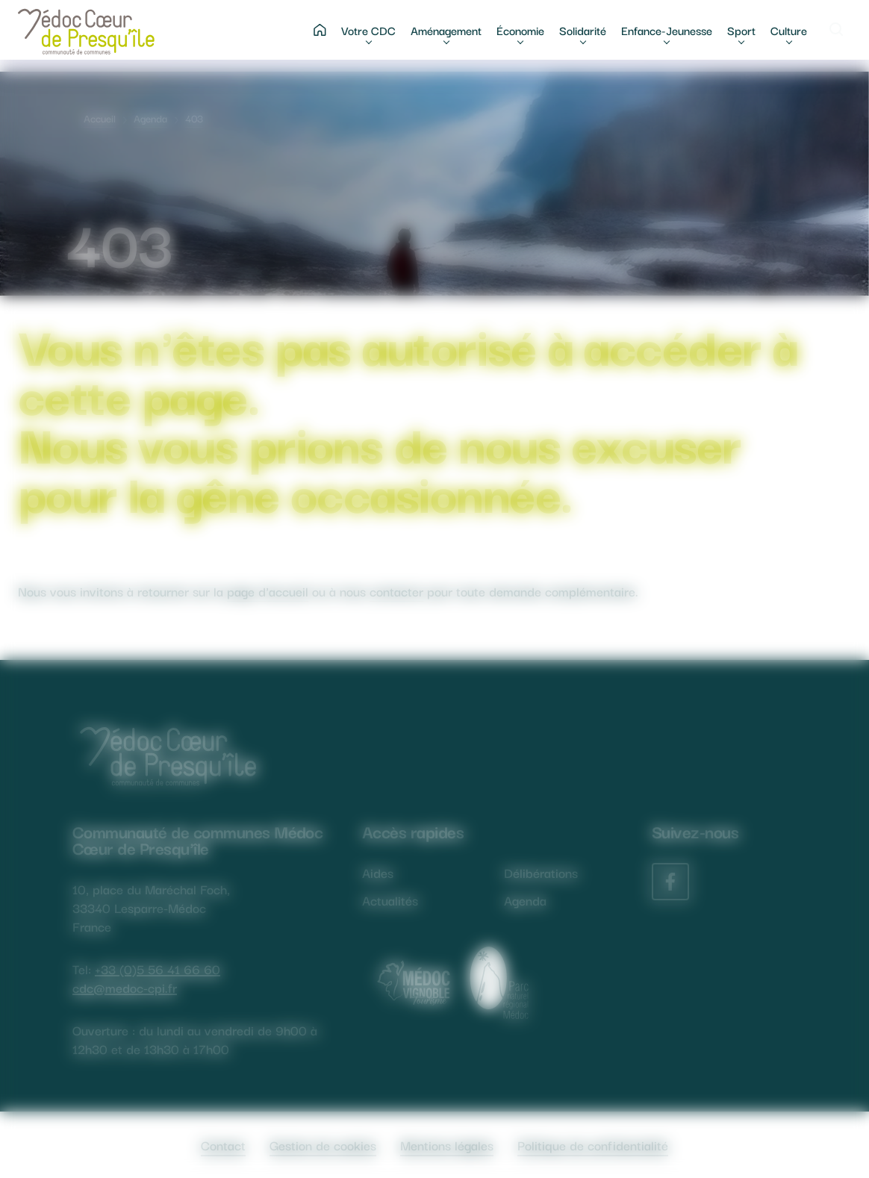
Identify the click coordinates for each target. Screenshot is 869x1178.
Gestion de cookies (323, 1145)
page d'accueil (267, 591)
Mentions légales (446, 1145)
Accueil (100, 118)
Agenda (150, 118)
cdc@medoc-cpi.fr (124, 987)
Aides (377, 872)
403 (194, 118)
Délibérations (541, 872)
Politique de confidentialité (592, 1145)
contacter (396, 591)
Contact (223, 1145)
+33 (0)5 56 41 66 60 (157, 969)
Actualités (390, 900)
